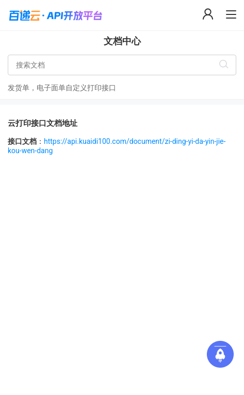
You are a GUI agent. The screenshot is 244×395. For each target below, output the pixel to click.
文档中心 (122, 41)
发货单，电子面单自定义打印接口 (62, 88)
